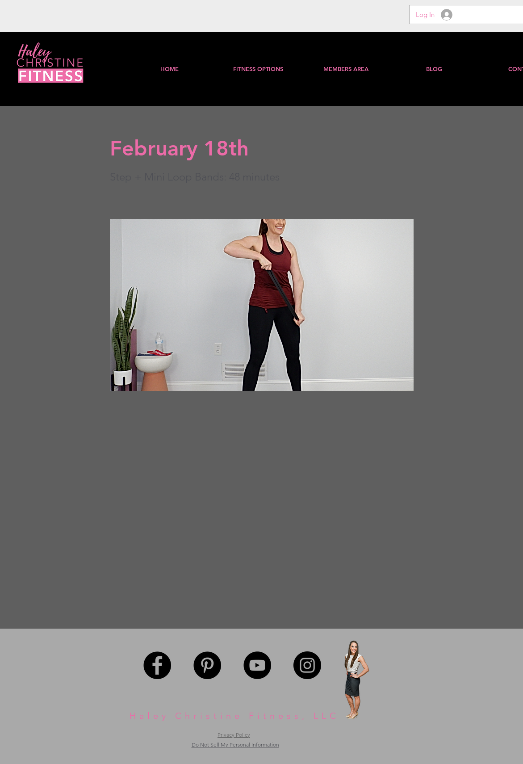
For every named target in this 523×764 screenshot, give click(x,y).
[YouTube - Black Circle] (257, 665)
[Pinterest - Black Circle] (207, 665)
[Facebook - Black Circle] (157, 665)
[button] (346, 68)
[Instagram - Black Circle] (307, 665)
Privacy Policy (234, 734)
